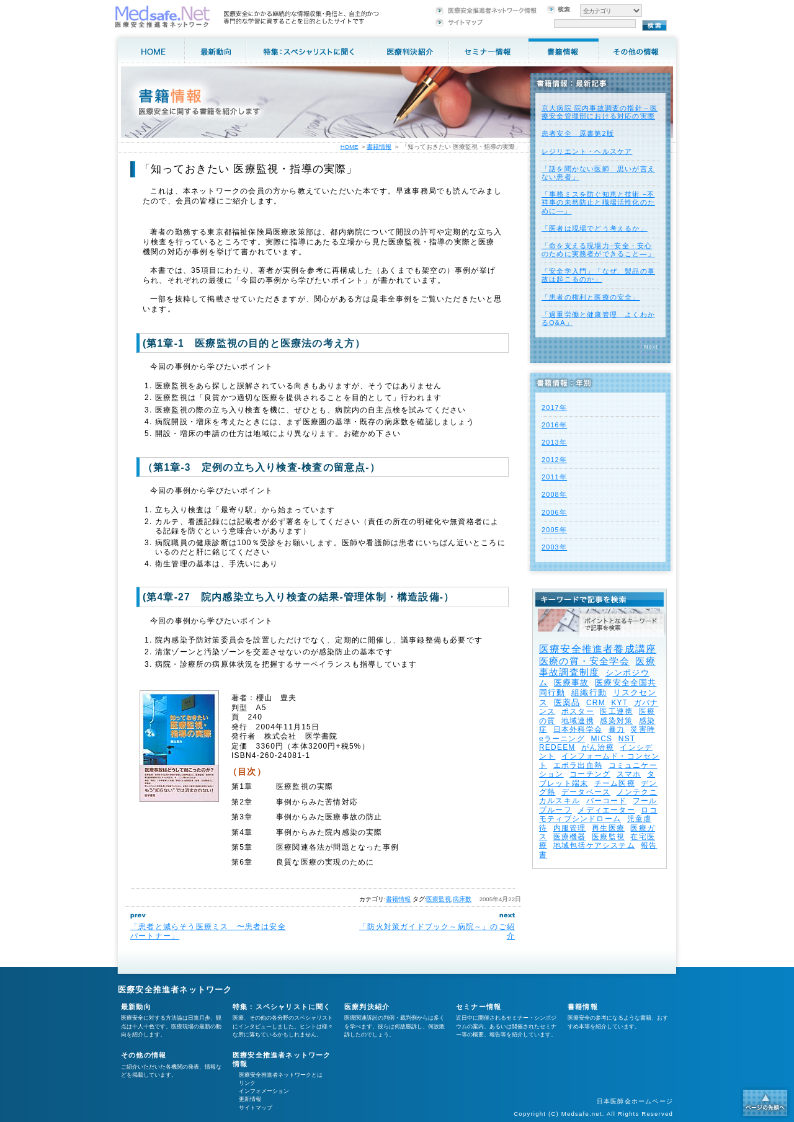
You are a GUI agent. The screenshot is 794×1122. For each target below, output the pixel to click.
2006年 (554, 512)
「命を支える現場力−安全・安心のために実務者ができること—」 (598, 249)
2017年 (554, 407)
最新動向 (136, 1006)
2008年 (554, 494)
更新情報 (250, 1099)
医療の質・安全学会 (584, 661)
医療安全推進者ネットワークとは (281, 1075)
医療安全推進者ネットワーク (175, 989)
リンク (247, 1083)
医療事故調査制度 (597, 666)
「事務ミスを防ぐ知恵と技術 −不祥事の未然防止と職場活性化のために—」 (598, 202)
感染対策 (616, 720)
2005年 (554, 529)
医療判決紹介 (367, 1006)
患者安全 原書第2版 (578, 133)
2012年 (554, 459)
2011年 (554, 477)
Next (651, 347)
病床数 (462, 899)
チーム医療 (614, 783)
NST (627, 738)
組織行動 (589, 692)
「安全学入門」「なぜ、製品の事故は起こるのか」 (598, 275)
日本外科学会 (577, 729)
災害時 (642, 729)
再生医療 (608, 828)
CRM (595, 702)
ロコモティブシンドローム (598, 814)
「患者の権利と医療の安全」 (591, 297)
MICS (601, 738)
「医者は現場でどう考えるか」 (595, 228)
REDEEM (557, 747)
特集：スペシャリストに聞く (282, 1006)
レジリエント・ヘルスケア (587, 151)
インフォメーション (264, 1091)
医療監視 (438, 899)
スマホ (629, 774)
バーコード (606, 800)
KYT (619, 702)
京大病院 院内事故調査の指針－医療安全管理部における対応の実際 (600, 112)
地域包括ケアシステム (594, 845)
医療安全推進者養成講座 (597, 649)
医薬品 (567, 702)
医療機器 (569, 836)
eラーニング (562, 738)
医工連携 (616, 711)
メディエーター (606, 810)
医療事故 (571, 682)
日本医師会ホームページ (635, 1101)
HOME (350, 146)
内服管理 (569, 828)
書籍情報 (398, 899)
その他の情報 (143, 1055)
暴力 (617, 729)
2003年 (554, 547)
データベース (585, 792)
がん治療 (597, 747)
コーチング (589, 774)
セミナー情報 (478, 1006)
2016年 (554, 425)
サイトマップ (255, 1108)
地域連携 (577, 720)
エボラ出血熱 (577, 765)
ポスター (577, 711)
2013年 (554, 442)
